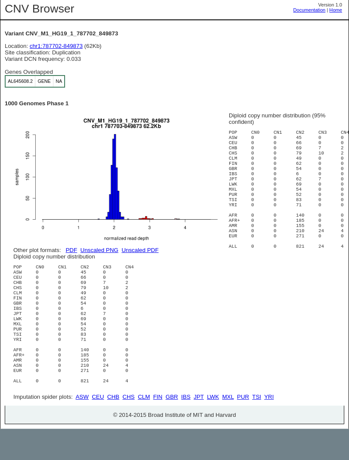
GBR (171, 428)
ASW (81, 428)
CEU (98, 428)
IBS (185, 428)
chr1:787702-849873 (56, 46)
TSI (256, 428)
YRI (269, 428)
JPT (199, 428)
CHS (128, 428)
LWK (213, 428)
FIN (157, 428)
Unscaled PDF (140, 250)
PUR (243, 428)
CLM (144, 428)
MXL (228, 428)
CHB (113, 428)
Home (335, 10)
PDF (71, 250)
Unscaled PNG (99, 250)
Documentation (309, 10)
